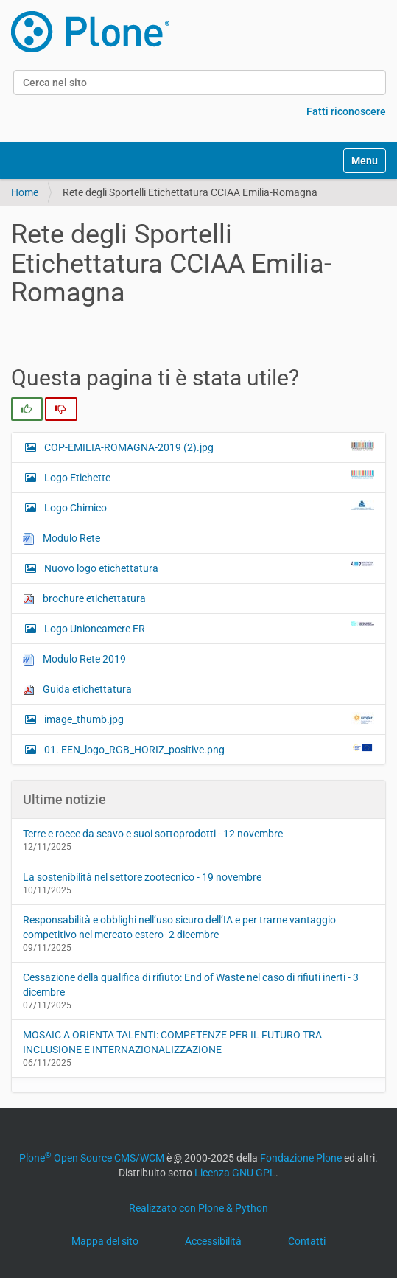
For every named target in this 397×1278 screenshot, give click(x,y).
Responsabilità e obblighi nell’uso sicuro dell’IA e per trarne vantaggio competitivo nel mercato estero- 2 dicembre (179, 927)
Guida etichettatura (77, 689)
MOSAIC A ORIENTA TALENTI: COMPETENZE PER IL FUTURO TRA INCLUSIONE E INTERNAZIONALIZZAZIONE (172, 1042)
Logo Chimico (208, 507)
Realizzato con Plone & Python (198, 1208)
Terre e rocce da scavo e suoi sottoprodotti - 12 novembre (153, 833)
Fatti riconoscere (346, 111)
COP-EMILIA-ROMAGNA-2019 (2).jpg (208, 446)
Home (24, 192)
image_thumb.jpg (208, 718)
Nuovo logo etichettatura (208, 567)
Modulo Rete (61, 538)
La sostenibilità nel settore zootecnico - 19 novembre (142, 877)
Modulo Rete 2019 (74, 659)
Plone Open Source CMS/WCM (91, 1158)
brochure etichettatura (84, 599)
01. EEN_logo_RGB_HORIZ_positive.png (208, 748)
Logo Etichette (208, 476)
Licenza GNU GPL (234, 1173)
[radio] (27, 409)
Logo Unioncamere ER (208, 628)
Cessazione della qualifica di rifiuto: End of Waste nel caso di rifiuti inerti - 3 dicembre (191, 984)
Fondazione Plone (301, 1158)
